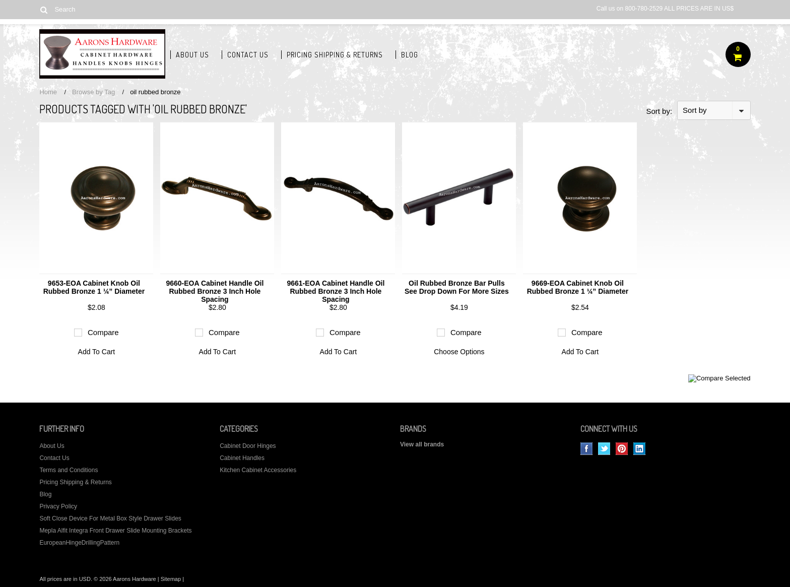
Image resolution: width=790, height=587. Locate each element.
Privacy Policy (58, 506)
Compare (103, 332)
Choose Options (459, 352)
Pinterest (622, 448)
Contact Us (248, 54)
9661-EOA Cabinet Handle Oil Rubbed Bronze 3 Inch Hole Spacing (335, 291)
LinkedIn (639, 448)
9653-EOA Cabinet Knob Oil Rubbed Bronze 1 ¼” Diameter (94, 287)
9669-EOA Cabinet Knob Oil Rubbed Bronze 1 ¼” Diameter (578, 287)
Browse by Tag (93, 92)
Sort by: (659, 111)
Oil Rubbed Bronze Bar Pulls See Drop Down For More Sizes (457, 287)
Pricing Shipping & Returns (335, 54)
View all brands (422, 444)
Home (48, 92)
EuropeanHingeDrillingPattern (79, 542)
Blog (409, 54)
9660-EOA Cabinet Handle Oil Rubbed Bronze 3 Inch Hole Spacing (215, 291)
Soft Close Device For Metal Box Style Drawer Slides (110, 518)
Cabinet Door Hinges (248, 445)
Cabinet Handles (242, 458)
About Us (192, 54)
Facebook (586, 448)
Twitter (604, 448)
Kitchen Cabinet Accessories (258, 470)
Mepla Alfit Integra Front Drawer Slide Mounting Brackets (115, 530)
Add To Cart (96, 352)
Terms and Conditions (68, 470)
